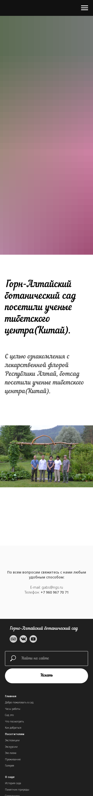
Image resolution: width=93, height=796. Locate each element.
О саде (10, 777)
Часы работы (12, 709)
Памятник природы (17, 789)
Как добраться (13, 727)
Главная (10, 696)
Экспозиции (12, 740)
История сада (13, 783)
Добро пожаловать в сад (19, 702)
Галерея (9, 765)
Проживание (13, 759)
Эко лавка (10, 753)
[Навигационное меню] (84, 7)
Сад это (9, 715)
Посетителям (14, 734)
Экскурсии (11, 746)
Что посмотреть (14, 721)
